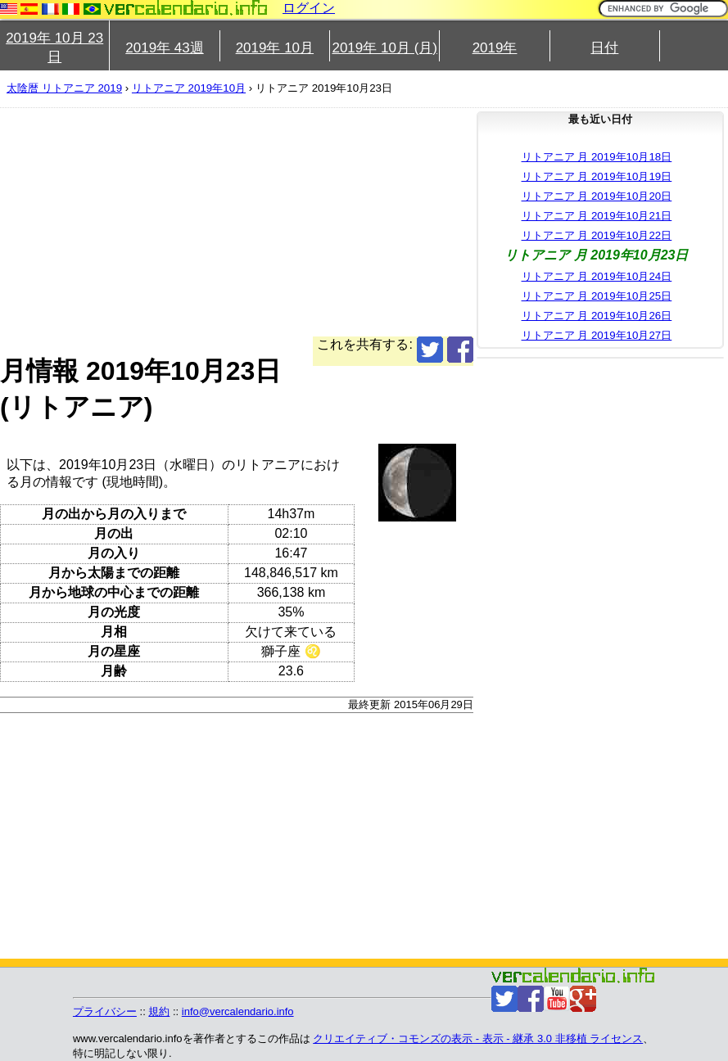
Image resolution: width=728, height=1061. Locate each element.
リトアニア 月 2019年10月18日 (597, 157)
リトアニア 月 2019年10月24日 (597, 276)
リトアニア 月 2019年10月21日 (597, 216)
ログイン (309, 8)
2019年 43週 (164, 48)
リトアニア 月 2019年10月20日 (597, 196)
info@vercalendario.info (238, 1011)
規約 (159, 1011)
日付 (604, 48)
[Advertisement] (236, 221)
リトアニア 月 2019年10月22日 (597, 235)
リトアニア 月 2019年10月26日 (597, 315)
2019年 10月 (275, 48)
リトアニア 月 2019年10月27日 (597, 335)
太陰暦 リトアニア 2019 (64, 88)
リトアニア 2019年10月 (189, 88)
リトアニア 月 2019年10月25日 (597, 296)
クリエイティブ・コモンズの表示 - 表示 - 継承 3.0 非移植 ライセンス (478, 1038)
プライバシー (105, 1011)
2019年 (495, 48)
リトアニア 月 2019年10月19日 (597, 176)
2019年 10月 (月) (384, 48)
